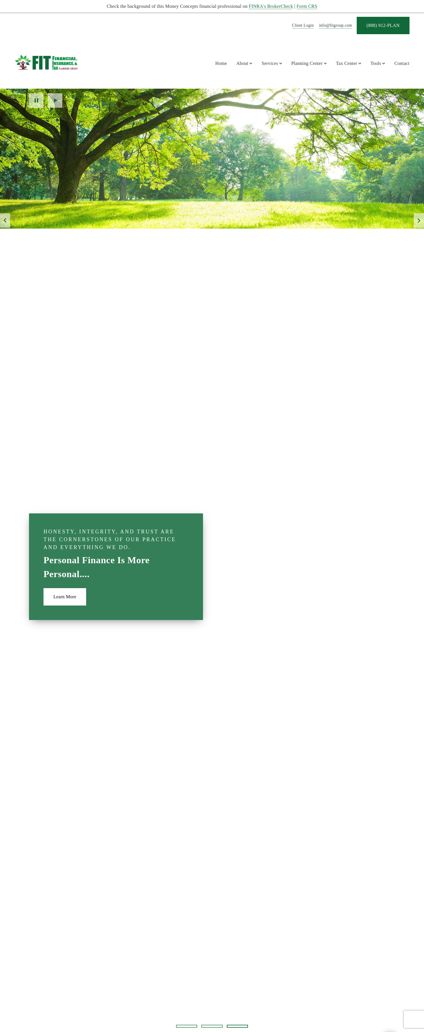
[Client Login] (302, 25)
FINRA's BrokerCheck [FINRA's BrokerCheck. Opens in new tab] (271, 6)
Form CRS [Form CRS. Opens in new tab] (307, 6)
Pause (36, 100)
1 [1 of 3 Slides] (186, 1026)
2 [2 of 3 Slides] (211, 1026)
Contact (401, 63)
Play (55, 100)
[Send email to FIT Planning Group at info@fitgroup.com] (334, 25)
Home (221, 63)
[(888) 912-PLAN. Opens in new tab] (383, 25)
